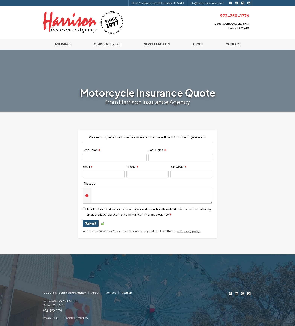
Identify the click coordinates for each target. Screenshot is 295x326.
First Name (92, 150)
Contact (110, 292)
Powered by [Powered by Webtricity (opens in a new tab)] (76, 317)
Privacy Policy (50, 317)
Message (89, 183)
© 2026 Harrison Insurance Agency (64, 292)
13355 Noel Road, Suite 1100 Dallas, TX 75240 (60, 303)
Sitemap (126, 292)
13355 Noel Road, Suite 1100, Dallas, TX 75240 (158, 3)
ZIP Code (178, 167)
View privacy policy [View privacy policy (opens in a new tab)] (188, 231)
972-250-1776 (52, 310)
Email (88, 167)
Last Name (157, 150)
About (95, 292)
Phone (132, 167)
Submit (90, 223)
